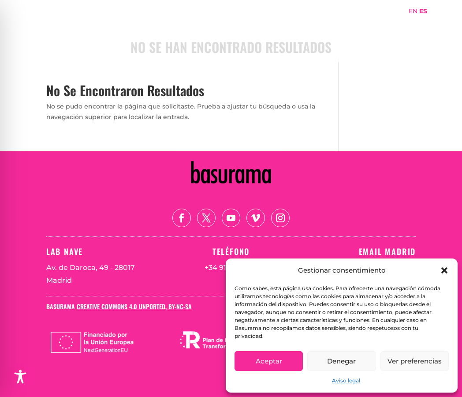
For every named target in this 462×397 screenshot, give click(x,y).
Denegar (341, 361)
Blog (404, 37)
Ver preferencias (414, 361)
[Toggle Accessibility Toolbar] (20, 376)
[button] (444, 270)
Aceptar (269, 361)
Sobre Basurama (309, 23)
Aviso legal (346, 380)
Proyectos (366, 23)
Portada (254, 23)
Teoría (374, 37)
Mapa (404, 23)
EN (413, 11)
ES (423, 11)
